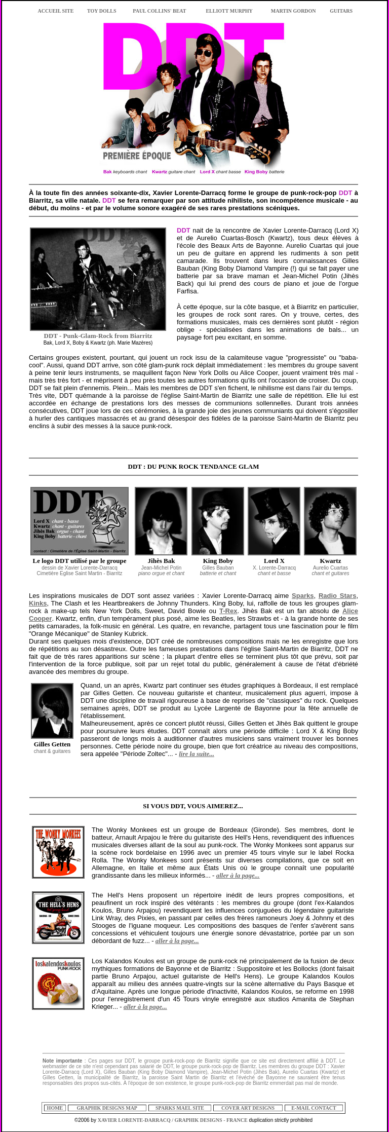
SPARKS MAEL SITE (179, 1108)
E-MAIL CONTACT (313, 1108)
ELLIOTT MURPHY (229, 11)
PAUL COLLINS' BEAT (159, 11)
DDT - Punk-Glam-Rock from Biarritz (98, 335)
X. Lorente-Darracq (274, 570)
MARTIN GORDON (293, 11)
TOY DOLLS (101, 11)
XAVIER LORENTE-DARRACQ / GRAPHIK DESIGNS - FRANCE (173, 1120)
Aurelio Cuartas (330, 570)
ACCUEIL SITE (56, 11)
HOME (55, 1108)
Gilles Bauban (218, 570)
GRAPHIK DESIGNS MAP (107, 1108)
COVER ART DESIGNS (248, 1108)
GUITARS (341, 11)
